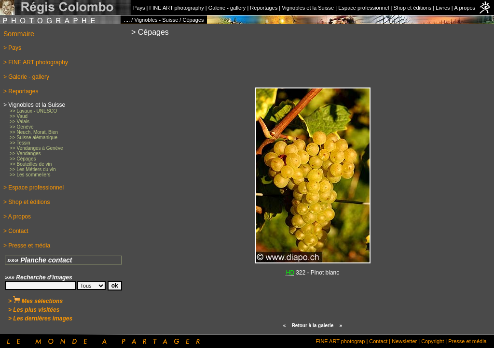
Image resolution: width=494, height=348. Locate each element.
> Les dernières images (40, 318)
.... (127, 20)
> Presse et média (26, 245)
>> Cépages (23, 158)
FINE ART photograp (340, 341)
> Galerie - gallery (26, 76)
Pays (139, 8)
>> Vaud (18, 116)
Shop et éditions (412, 8)
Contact (378, 341)
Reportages (263, 8)
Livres (443, 8)
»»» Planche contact (39, 260)
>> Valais (19, 121)
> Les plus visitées (33, 309)
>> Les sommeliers (30, 174)
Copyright (432, 341)
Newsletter (404, 341)
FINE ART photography (176, 8)
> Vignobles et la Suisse (34, 105)
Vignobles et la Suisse (308, 8)
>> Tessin (20, 142)
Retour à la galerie (313, 325)
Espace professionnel (363, 8)
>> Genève (21, 127)
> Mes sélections (35, 301)
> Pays (12, 47)
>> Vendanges (25, 153)
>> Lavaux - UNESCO (33, 111)
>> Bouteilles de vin (31, 164)
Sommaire (18, 34)
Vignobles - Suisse (156, 20)
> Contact (15, 231)
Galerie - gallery (227, 8)
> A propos (17, 216)
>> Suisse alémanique (33, 137)
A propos (464, 8)
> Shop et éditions (26, 202)
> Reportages (20, 91)
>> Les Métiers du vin (33, 169)
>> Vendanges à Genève (36, 148)
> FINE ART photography (35, 62)
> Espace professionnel (33, 187)
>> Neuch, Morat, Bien (34, 132)
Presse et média (467, 341)
